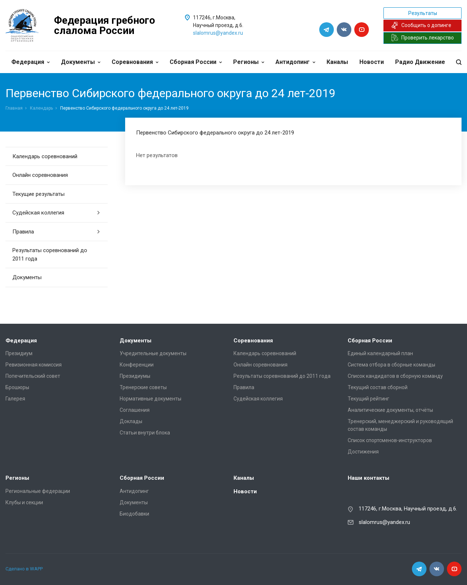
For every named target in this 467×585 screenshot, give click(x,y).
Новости (371, 61)
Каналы (337, 61)
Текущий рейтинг (368, 399)
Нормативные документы (150, 399)
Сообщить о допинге (421, 25)
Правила (56, 231)
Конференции (137, 365)
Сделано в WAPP (24, 568)
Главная (14, 108)
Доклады (131, 421)
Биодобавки (134, 514)
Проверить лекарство (422, 37)
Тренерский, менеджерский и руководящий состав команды (400, 425)
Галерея (15, 399)
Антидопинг (295, 61)
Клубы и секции (24, 502)
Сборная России (196, 61)
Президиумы (135, 376)
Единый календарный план (380, 353)
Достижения (363, 452)
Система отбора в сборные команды (391, 365)
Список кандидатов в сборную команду (395, 376)
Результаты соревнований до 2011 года (49, 254)
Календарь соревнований (44, 156)
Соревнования (135, 61)
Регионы (248, 61)
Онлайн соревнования (40, 175)
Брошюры (17, 387)
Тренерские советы (143, 387)
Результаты (422, 13)
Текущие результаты (38, 194)
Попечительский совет (32, 376)
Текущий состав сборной (378, 387)
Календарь (41, 108)
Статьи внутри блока (145, 433)
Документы (80, 61)
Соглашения (135, 410)
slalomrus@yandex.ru (218, 33)
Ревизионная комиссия (33, 365)
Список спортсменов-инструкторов (390, 440)
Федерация (30, 61)
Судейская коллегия (56, 212)
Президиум (18, 353)
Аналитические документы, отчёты (390, 410)
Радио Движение (420, 61)
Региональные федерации (37, 491)
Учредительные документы (153, 353)
